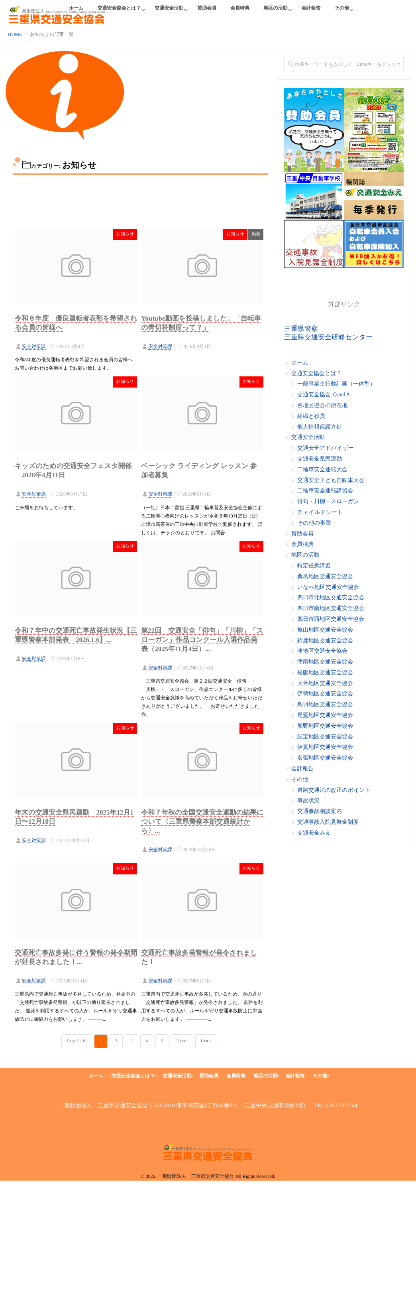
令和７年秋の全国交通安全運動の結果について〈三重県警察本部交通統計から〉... (202, 821)
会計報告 (310, 12)
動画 (255, 234)
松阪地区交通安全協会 (325, 673)
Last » (206, 1041)
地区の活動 (275, 12)
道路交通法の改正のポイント (334, 790)
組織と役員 (311, 416)
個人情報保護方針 (319, 427)
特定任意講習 (314, 566)
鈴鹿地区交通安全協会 (325, 641)
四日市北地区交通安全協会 (330, 598)
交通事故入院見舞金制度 (328, 822)
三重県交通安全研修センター (328, 337)
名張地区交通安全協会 (325, 758)
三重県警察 (301, 329)
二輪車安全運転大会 (322, 470)
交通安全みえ (314, 833)
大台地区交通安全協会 (325, 684)
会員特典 (239, 12)
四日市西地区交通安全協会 (330, 619)
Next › (182, 1041)
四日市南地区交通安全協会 (330, 609)
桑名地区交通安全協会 (325, 577)
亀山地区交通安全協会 (325, 630)
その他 (341, 12)
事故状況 (308, 801)
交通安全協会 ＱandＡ (324, 395)
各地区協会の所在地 (322, 406)
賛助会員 (206, 12)
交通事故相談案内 (319, 812)
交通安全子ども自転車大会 (331, 481)
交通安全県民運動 (319, 459)
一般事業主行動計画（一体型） (336, 384)
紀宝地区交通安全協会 (325, 737)
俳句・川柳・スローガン (328, 502)
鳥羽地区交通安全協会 (325, 705)
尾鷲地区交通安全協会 (325, 716)
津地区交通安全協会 (322, 651)
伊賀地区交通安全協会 (325, 747)
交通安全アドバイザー (325, 448)
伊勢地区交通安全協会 (325, 694)
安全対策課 (34, 346)
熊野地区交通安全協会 (325, 726)
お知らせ (125, 234)
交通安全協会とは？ (119, 12)
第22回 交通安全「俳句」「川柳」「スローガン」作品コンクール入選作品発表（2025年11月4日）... (202, 639)
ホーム (299, 363)
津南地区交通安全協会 (325, 662)
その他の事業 (314, 523)
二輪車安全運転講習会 (325, 491)
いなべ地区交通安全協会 (328, 588)
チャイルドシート (320, 513)
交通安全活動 (169, 12)
